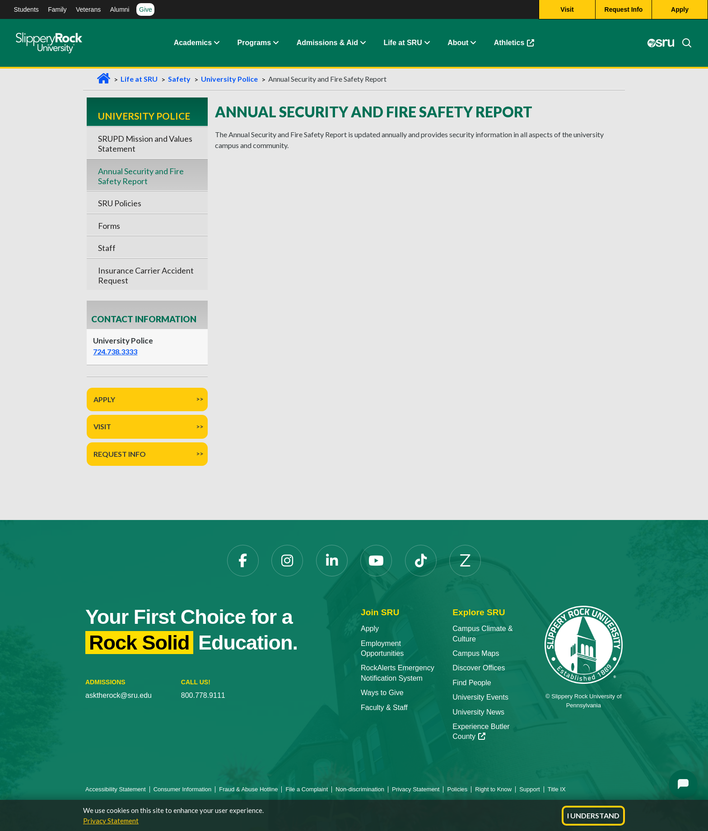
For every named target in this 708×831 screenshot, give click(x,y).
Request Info (119, 454)
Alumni (120, 9)
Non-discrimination (359, 789)
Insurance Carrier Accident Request (146, 275)
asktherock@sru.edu (118, 695)
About (457, 42)
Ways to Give (382, 692)
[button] (216, 43)
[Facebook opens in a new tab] (243, 560)
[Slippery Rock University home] (584, 644)
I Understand (593, 815)
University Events (480, 697)
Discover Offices (478, 668)
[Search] (683, 42)
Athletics (519, 45)
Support (529, 789)
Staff (107, 248)
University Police (229, 78)
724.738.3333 (115, 351)
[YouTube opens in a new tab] (376, 560)
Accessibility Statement (115, 789)
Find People (471, 683)
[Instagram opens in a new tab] (287, 560)
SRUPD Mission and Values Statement (145, 143)
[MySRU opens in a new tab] (661, 42)
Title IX (557, 789)
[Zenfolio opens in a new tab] (465, 560)
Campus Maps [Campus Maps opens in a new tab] (475, 653)
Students (26, 9)
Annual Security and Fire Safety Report (141, 176)
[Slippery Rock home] (49, 43)
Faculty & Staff (384, 707)
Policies (457, 789)
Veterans (88, 9)
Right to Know (493, 789)
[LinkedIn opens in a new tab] (332, 560)
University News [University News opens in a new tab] (478, 712)
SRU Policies (119, 203)
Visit (102, 426)
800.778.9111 (203, 695)
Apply (104, 399)
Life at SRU (402, 42)
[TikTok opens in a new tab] (421, 560)
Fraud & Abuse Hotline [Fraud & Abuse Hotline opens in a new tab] (248, 789)
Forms (109, 226)
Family (57, 9)
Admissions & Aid (327, 42)
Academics (193, 42)
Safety (179, 78)
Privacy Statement (111, 821)
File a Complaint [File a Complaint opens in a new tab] (306, 789)
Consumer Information (183, 789)
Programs (254, 42)
